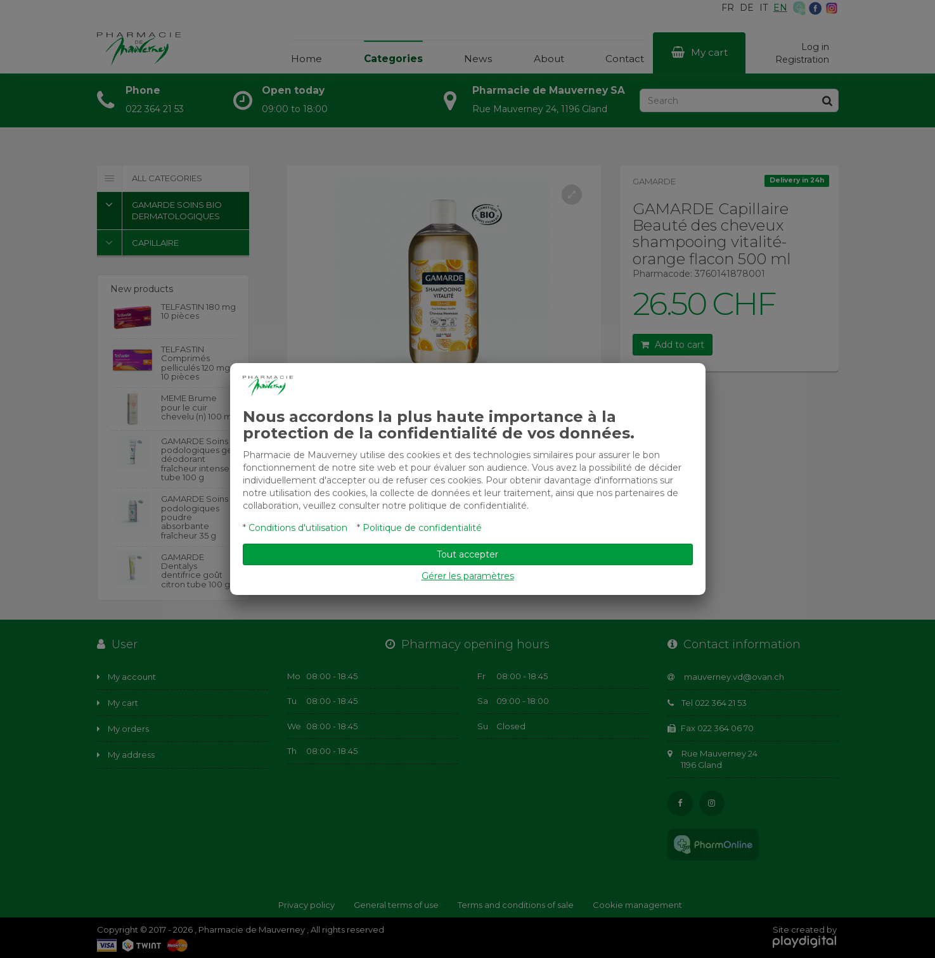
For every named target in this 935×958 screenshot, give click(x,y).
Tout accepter (467, 554)
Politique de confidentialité (422, 527)
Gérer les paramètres (468, 576)
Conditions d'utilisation (297, 527)
